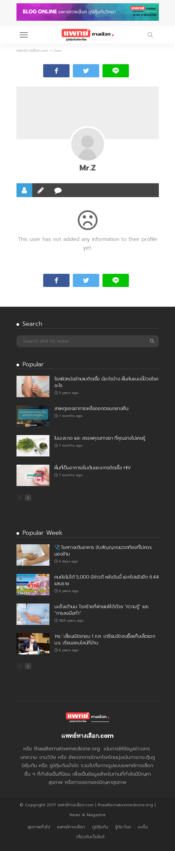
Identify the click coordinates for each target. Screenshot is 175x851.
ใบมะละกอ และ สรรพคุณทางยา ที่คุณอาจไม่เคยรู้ (99, 438)
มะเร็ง (143, 827)
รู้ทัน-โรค (123, 827)
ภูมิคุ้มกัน (100, 827)
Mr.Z (87, 168)
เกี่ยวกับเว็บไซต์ (90, 837)
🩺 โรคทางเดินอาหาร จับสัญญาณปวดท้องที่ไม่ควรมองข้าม (103, 550)
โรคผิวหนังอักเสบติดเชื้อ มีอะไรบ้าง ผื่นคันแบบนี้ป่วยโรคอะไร (106, 382)
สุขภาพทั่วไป (38, 827)
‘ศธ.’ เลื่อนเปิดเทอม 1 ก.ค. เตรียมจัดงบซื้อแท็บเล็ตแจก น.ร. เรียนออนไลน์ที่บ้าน (104, 639)
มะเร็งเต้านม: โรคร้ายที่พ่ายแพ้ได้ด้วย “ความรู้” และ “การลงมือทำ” (101, 610)
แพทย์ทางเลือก (71, 827)
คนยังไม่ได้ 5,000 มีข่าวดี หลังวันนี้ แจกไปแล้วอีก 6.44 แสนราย (106, 580)
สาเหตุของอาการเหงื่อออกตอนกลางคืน (91, 408)
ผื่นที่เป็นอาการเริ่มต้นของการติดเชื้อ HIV (92, 467)
